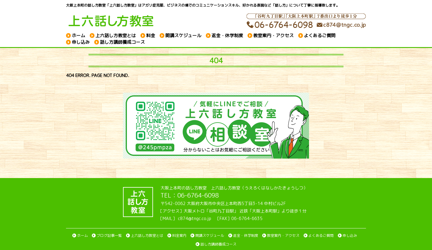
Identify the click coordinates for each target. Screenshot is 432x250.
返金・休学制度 (227, 35)
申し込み (81, 42)
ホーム (78, 35)
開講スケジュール (183, 35)
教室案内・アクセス (273, 35)
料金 (150, 35)
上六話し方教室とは (115, 35)
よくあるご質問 (319, 35)
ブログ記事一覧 (109, 235)
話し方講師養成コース (122, 42)
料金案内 (179, 235)
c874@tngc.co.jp (194, 218)
